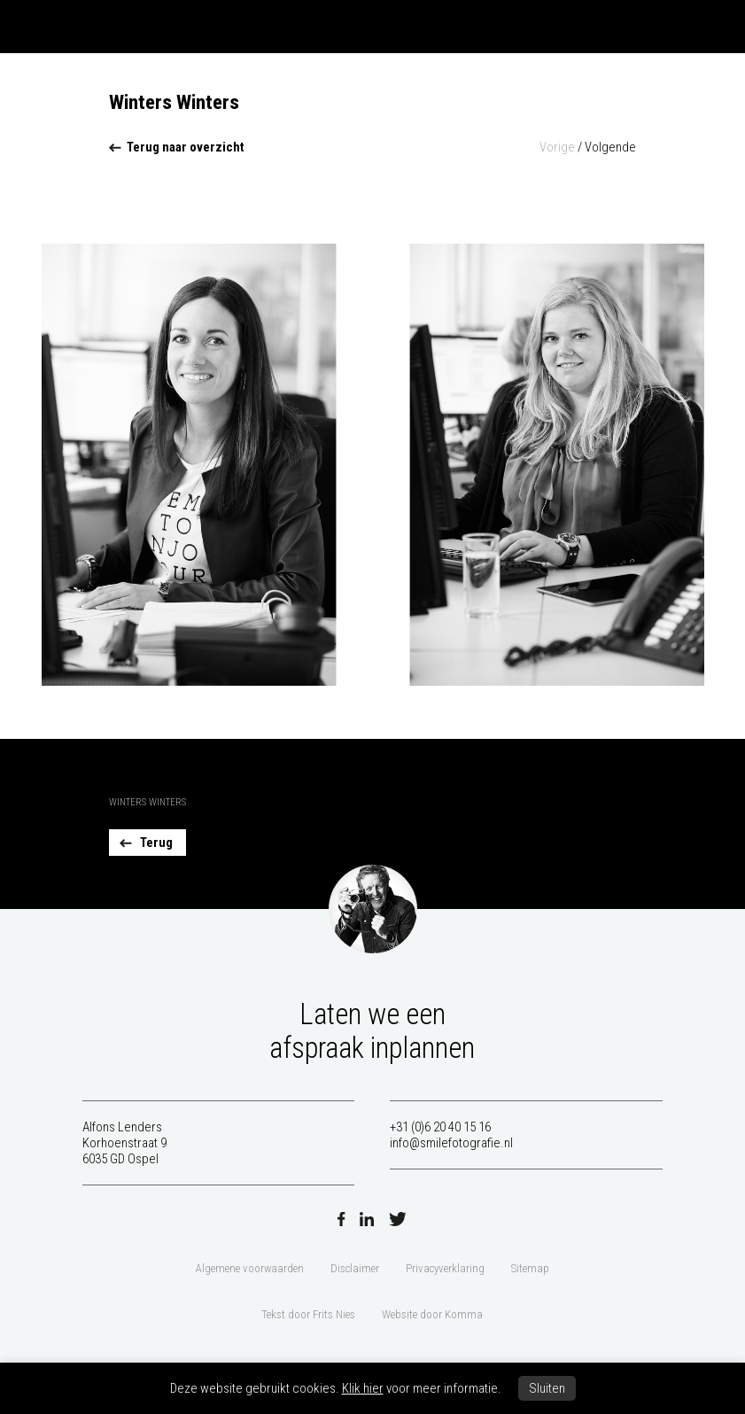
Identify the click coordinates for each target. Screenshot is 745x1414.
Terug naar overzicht (185, 147)
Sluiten (547, 1388)
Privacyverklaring (445, 1268)
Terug (156, 843)
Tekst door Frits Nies (308, 1314)
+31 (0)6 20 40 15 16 (440, 1127)
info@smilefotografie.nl (451, 1143)
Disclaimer (354, 1268)
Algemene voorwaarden (250, 1268)
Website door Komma (432, 1314)
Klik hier (363, 1388)
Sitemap (530, 1268)
